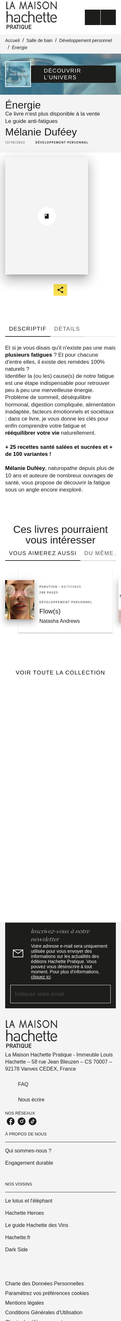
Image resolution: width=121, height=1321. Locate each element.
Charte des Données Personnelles (44, 1283)
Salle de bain (39, 40)
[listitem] (10, 1121)
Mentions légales (24, 1303)
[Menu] (100, 17)
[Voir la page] (60, 798)
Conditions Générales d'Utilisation (44, 1312)
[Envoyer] (103, 994)
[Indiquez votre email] (52, 994)
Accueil (12, 40)
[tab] (27, 329)
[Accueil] (32, 15)
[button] (73, 74)
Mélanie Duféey (41, 132)
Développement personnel (85, 40)
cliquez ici (41, 976)
